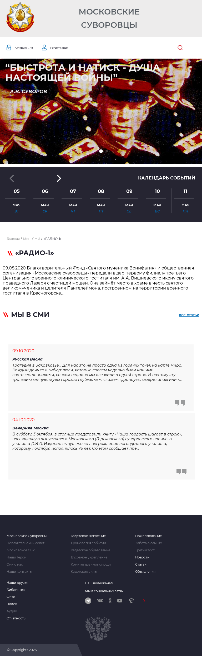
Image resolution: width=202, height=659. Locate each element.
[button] (101, 151)
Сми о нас (15, 566)
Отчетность (16, 620)
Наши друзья (17, 584)
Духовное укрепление (89, 559)
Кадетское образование (90, 552)
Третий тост (145, 552)
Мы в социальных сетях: (104, 593)
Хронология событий (88, 545)
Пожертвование (148, 538)
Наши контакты (19, 573)
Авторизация (27, 47)
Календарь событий (165, 178)
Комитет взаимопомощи (91, 566)
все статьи (189, 315)
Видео (12, 606)
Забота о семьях (148, 545)
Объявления (145, 573)
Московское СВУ (21, 552)
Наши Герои (16, 559)
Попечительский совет (25, 545)
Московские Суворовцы (109, 18)
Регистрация (68, 47)
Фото (11, 599)
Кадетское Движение (88, 538)
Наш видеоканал (99, 585)
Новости (142, 559)
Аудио (12, 613)
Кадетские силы (84, 573)
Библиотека (17, 592)
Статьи (141, 566)
